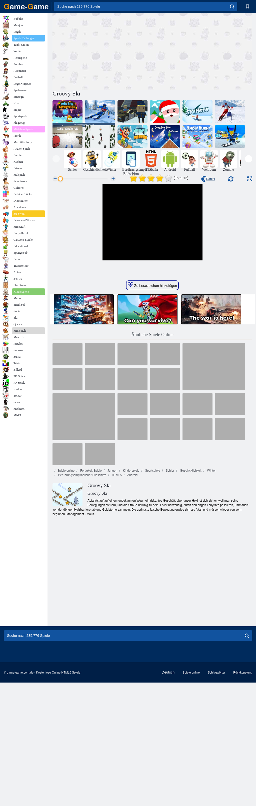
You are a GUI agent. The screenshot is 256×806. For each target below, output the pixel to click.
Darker (208, 179)
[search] (232, 6)
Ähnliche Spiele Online (152, 410)
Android (132, 551)
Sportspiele (152, 547)
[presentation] (56, 158)
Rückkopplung (242, 749)
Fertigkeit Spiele (90, 547)
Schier (169, 547)
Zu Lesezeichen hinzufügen (152, 361)
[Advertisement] (102, 51)
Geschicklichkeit (190, 547)
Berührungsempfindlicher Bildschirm (81, 551)
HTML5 (116, 551)
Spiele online (65, 547)
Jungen (111, 547)
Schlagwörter (216, 749)
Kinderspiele (130, 547)
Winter (211, 547)
